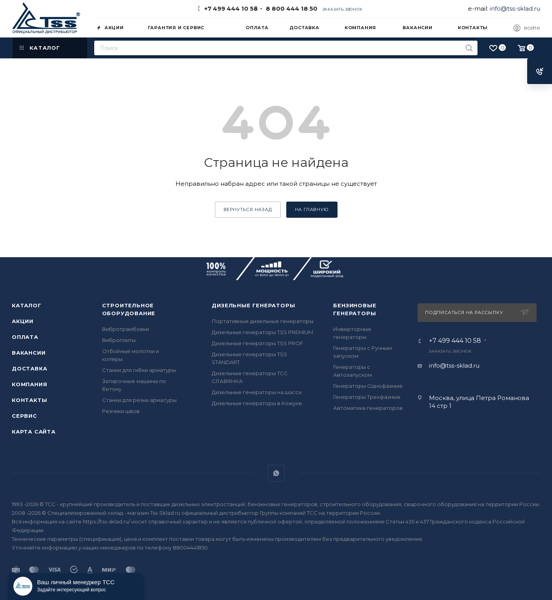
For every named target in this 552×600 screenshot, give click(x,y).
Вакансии (28, 353)
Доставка (29, 368)
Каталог (26, 305)
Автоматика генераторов (368, 408)
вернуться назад (248, 209)
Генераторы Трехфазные (367, 397)
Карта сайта (34, 431)
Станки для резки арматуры (139, 400)
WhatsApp (276, 473)
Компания (29, 384)
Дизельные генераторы (253, 305)
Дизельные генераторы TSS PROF (257, 343)
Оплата (25, 337)
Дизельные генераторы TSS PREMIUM (262, 332)
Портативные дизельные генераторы (262, 321)
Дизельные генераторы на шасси (257, 392)
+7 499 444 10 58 (231, 8)
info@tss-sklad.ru (515, 8)
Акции (23, 321)
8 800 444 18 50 (290, 8)
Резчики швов (121, 411)
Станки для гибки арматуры (139, 370)
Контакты (29, 400)
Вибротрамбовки (125, 329)
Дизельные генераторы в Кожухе (257, 403)
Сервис (24, 416)
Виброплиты (119, 340)
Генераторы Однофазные (368, 386)
